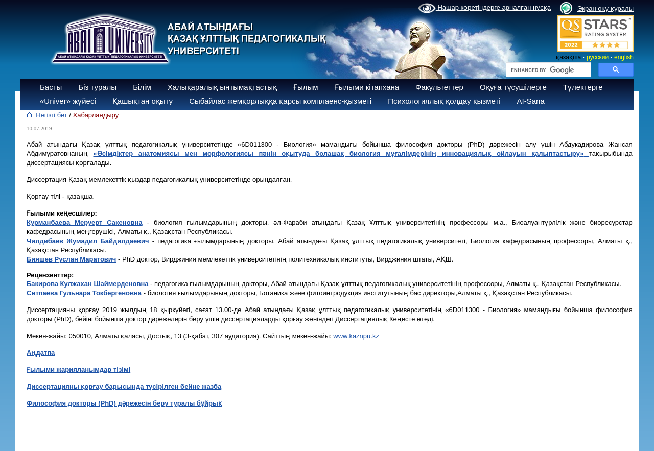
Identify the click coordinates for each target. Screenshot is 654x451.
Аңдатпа (41, 353)
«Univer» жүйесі (68, 101)
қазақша (568, 57)
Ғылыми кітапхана (367, 87)
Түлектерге (583, 87)
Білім (142, 87)
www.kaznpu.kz (356, 336)
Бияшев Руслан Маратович (71, 259)
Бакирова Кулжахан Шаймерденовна (88, 284)
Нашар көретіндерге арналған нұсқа (484, 8)
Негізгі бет (51, 115)
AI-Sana (531, 101)
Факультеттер (439, 87)
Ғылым (305, 87)
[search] (547, 70)
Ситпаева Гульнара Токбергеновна (84, 293)
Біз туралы (97, 87)
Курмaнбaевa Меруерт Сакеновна (85, 222)
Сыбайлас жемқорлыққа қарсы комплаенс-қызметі (280, 101)
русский (598, 57)
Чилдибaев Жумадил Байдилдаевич (88, 241)
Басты (51, 87)
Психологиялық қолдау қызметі (444, 101)
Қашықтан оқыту (142, 101)
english (624, 57)
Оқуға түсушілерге (513, 87)
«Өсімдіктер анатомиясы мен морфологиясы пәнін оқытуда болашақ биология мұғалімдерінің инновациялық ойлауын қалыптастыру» (339, 153)
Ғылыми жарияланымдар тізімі (78, 369)
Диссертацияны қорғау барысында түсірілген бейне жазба (124, 386)
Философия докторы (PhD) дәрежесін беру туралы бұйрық (124, 403)
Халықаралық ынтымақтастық (222, 87)
